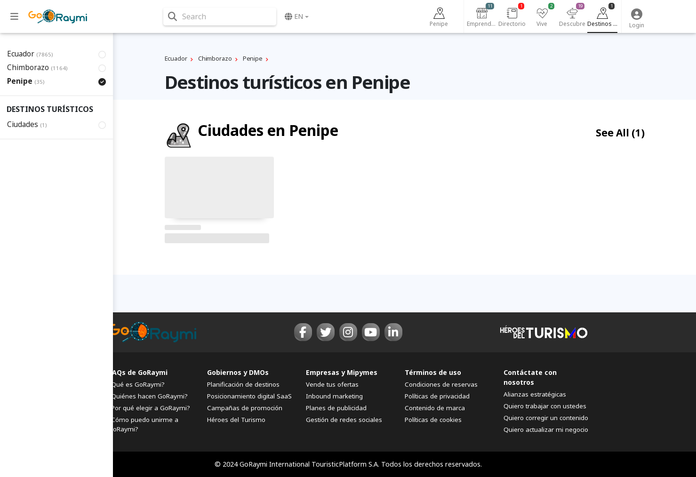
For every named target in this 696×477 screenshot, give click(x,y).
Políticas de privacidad (437, 396)
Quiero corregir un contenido (546, 417)
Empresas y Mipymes (341, 372)
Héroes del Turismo (236, 419)
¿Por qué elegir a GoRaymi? (149, 408)
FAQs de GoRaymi (138, 372)
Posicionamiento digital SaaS (249, 396)
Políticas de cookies (433, 419)
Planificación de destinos (243, 384)
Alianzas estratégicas (535, 394)
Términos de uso (433, 372)
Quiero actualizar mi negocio (546, 429)
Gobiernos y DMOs (238, 372)
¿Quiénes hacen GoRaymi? (148, 396)
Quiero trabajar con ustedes (545, 406)
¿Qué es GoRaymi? (136, 384)
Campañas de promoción (244, 408)
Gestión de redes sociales (344, 419)
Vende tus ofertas (332, 384)
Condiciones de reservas (441, 384)
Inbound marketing (334, 396)
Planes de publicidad (336, 408)
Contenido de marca (435, 408)
